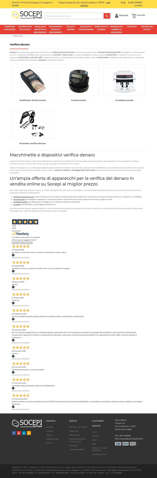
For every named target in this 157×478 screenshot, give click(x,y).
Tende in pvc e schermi (101, 28)
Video (94, 440)
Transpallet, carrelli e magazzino (116, 29)
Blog (94, 444)
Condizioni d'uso (99, 454)
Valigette (132, 27)
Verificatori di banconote (32, 100)
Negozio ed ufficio (147, 28)
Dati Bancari (74, 435)
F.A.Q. (94, 432)
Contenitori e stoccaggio (25, 28)
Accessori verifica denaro (32, 143)
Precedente (17, 243)
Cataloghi (73, 445)
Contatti (49, 431)
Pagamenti (74, 431)
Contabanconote (124, 100)
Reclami (95, 436)
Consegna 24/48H (76, 449)
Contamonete (78, 100)
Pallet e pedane (71, 28)
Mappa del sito (52, 439)
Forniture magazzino (9, 28)
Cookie (49, 443)
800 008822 (135, 2)
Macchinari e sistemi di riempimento (55, 29)
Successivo (27, 243)
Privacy (49, 435)
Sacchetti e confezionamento (86, 28)
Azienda (49, 427)
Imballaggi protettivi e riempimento (40, 29)
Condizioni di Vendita (78, 427)
